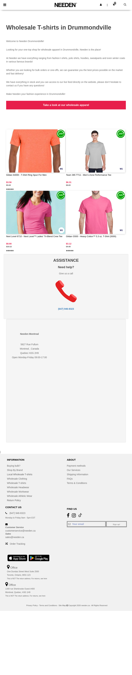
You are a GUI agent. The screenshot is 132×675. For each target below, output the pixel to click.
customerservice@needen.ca (20, 530)
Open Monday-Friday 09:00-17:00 (29, 357)
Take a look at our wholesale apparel (66, 105)
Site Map (62, 605)
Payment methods (76, 465)
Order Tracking (17, 543)
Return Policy (14, 500)
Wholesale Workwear (18, 491)
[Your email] (86, 524)
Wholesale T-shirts (16, 483)
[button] (101, 4)
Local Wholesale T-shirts (19, 474)
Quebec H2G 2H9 (29, 353)
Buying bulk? (13, 465)
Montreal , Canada (29, 348)
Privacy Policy (32, 605)
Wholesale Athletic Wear (19, 496)
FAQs (70, 478)
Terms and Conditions (48, 605)
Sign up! (116, 524)
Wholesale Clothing (17, 478)
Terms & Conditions (77, 483)
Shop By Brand (15, 470)
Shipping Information (77, 474)
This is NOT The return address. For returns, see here (27, 579)
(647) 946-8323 (66, 309)
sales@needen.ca (14, 537)
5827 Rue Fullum (29, 344)
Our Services (73, 470)
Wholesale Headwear (18, 487)
